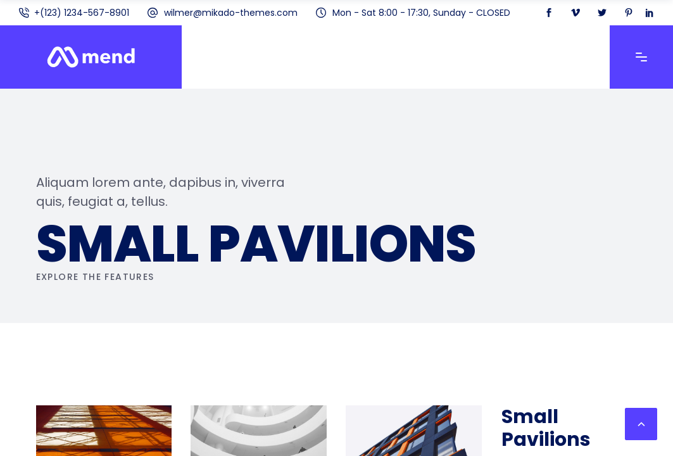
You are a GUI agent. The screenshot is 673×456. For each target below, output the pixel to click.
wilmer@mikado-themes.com (231, 12)
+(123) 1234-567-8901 (81, 12)
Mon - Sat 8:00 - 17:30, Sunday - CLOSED (421, 12)
